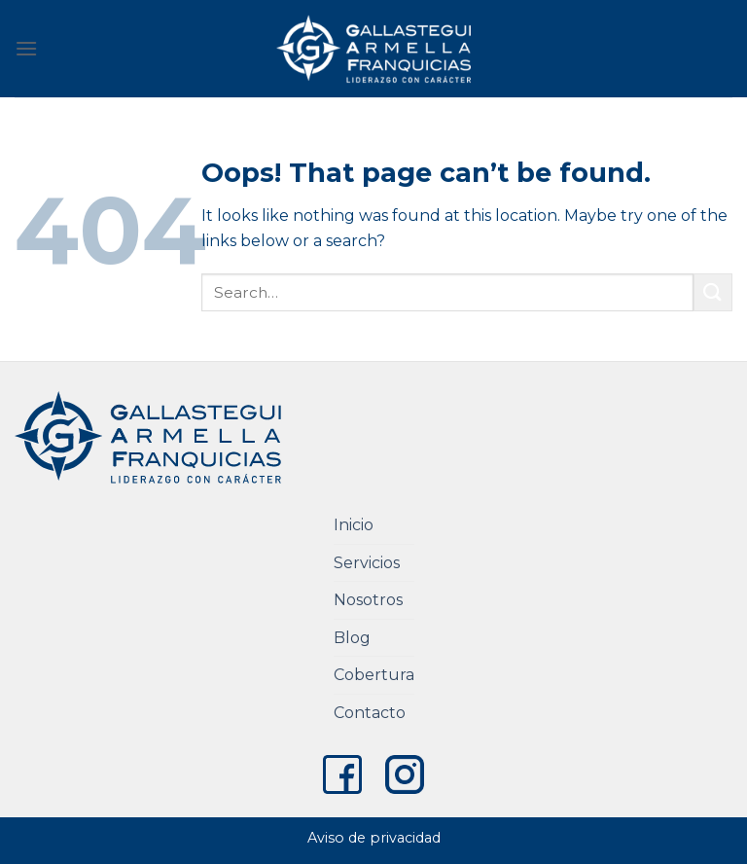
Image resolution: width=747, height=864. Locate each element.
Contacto (370, 712)
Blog (352, 638)
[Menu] (26, 48)
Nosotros (368, 600)
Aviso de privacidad (374, 837)
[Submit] (713, 292)
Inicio (354, 525)
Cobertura (374, 675)
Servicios (367, 563)
